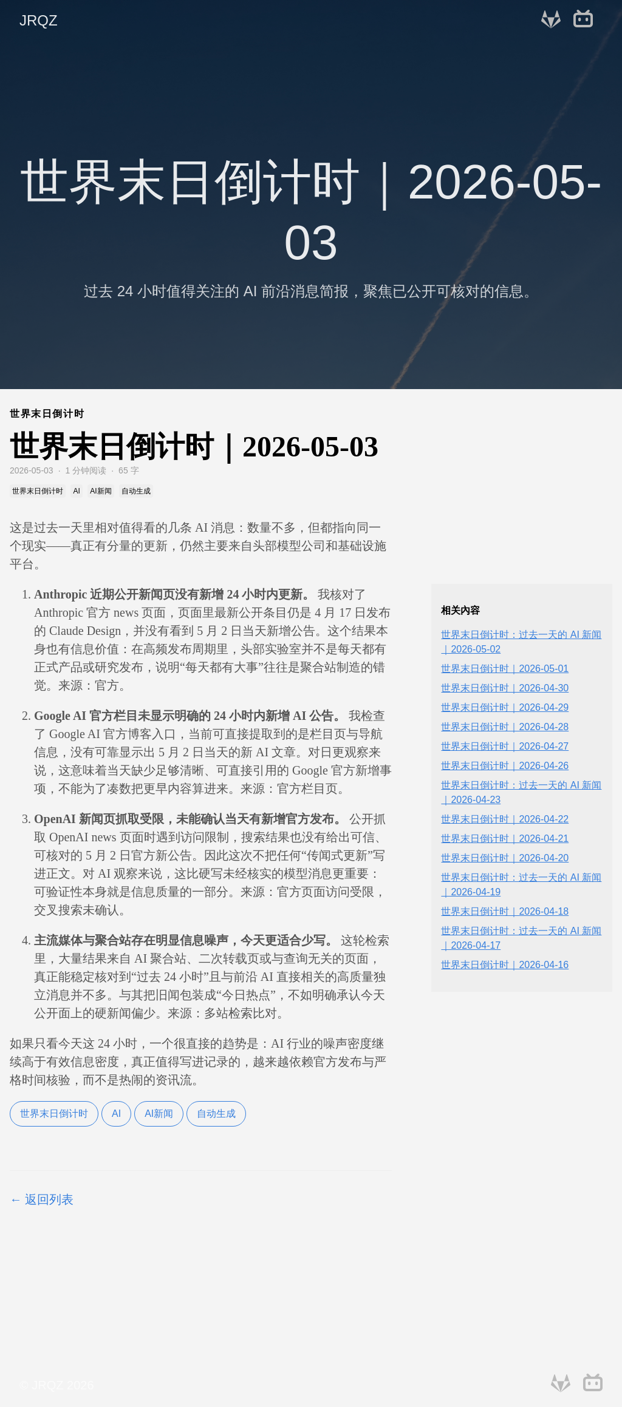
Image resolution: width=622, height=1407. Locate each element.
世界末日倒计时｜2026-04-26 (505, 766)
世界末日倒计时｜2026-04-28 (505, 727)
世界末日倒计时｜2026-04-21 (505, 838)
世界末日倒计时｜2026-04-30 (505, 688)
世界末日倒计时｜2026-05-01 (505, 668)
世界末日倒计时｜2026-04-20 (505, 858)
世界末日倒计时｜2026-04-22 (505, 819)
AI (116, 1113)
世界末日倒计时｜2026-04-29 (505, 707)
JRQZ (38, 20)
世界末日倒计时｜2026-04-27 (505, 746)
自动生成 (216, 1113)
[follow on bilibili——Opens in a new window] (586, 21)
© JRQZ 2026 (56, 1385)
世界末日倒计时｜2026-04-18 (505, 911)
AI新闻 (159, 1113)
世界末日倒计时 (54, 1113)
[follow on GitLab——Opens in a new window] (554, 21)
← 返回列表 (41, 1199)
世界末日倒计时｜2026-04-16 (505, 965)
